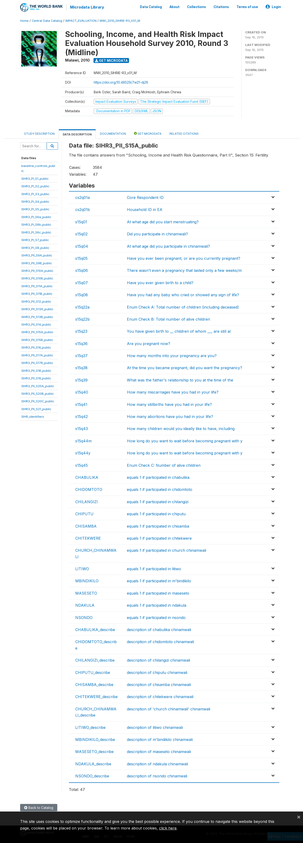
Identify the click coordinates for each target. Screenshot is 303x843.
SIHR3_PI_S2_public (35, 185)
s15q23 (81, 330)
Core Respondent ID (145, 196)
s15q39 (81, 379)
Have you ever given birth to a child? (160, 282)
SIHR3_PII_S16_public (36, 347)
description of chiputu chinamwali (157, 671)
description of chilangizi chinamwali (158, 659)
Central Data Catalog (47, 20)
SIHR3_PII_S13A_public (37, 308)
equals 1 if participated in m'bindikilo (159, 580)
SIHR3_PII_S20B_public (37, 393)
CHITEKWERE (88, 537)
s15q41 (81, 403)
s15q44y (82, 452)
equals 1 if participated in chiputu (156, 513)
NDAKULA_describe (93, 763)
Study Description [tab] (39, 133)
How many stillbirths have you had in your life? (169, 403)
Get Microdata (111, 60)
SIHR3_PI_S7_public (35, 239)
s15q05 (81, 257)
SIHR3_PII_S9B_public (36, 262)
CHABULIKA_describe (95, 629)
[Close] (299, 817)
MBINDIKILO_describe (95, 738)
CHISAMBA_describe (94, 684)
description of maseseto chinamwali (159, 751)
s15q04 (81, 245)
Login (273, 7)
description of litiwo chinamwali (155, 726)
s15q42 (81, 415)
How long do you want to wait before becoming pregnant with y (184, 440)
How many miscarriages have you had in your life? (172, 391)
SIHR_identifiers (32, 416)
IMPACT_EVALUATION (81, 20)
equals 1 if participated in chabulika (158, 476)
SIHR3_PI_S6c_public (36, 231)
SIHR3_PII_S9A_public (36, 254)
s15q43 (81, 428)
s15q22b (82, 318)
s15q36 (81, 343)
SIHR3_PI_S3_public (35, 193)
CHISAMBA (86, 525)
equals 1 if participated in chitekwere (159, 537)
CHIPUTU (84, 513)
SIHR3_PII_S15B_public (37, 339)
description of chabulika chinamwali (159, 629)
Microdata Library (86, 7)
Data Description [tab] (77, 133)
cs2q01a (82, 196)
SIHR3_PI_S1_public (35, 178)
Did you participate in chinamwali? (157, 233)
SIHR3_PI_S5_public (35, 209)
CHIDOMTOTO (88, 488)
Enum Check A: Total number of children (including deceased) (183, 306)
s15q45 (81, 464)
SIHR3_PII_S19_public (36, 377)
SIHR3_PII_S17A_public (37, 354)
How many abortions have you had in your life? (170, 415)
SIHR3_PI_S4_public (35, 201)
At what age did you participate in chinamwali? (168, 245)
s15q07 (81, 282)
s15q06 (81, 269)
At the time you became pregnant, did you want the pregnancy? (184, 367)
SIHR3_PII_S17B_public (37, 362)
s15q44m (83, 440)
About (174, 7)
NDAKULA (84, 604)
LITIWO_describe (90, 726)
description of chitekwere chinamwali (160, 696)
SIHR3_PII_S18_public (36, 370)
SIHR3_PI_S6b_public (36, 224)
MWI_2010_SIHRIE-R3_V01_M (120, 20)
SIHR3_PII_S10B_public (37, 278)
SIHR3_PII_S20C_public (37, 401)
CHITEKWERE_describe (96, 696)
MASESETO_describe (94, 751)
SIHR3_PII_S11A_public (37, 285)
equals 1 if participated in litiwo (154, 568)
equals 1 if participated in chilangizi (157, 501)
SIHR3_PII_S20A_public (37, 385)
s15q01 (81, 221)
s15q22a (82, 306)
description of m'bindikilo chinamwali (160, 738)
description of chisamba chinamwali (159, 684)
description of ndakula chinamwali (157, 763)
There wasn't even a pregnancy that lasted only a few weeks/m (184, 269)
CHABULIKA (86, 476)
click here (168, 828)
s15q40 (81, 391)
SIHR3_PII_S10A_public (37, 270)
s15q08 (81, 294)
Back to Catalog (38, 807)
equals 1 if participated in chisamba (158, 525)
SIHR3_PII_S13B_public (37, 316)
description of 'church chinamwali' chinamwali (168, 708)
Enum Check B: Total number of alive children (168, 318)
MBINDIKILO (86, 580)
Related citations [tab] (184, 133)
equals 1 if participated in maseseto (158, 592)
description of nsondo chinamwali (157, 775)
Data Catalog (151, 7)
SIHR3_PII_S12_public (36, 301)
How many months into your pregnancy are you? (172, 355)
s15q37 (81, 355)
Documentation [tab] (113, 133)
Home (24, 20)
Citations (221, 7)
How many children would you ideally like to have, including (181, 428)
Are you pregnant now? (148, 343)
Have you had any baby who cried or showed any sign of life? (183, 294)
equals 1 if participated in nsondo (156, 616)
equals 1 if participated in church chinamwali (166, 549)
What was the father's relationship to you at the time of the (180, 379)
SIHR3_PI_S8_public (35, 247)
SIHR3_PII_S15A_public (37, 331)
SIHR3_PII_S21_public (36, 408)
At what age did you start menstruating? (163, 221)
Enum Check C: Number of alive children (164, 464)
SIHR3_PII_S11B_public (37, 293)
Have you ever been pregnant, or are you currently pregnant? (183, 257)
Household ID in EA (144, 209)
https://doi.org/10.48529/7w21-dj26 (121, 82)
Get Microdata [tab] (147, 133)
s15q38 (81, 367)
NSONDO (84, 616)
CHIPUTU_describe (92, 671)
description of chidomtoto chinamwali (160, 641)
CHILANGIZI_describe (95, 659)
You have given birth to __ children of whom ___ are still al (179, 330)
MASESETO (86, 592)
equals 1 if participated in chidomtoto (159, 488)
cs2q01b (82, 209)
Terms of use (247, 7)
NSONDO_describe (92, 775)
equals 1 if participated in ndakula (156, 604)
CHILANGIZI (86, 501)
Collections (196, 7)
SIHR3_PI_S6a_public (36, 216)
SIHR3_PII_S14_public (36, 324)
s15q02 (81, 233)
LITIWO (82, 568)
